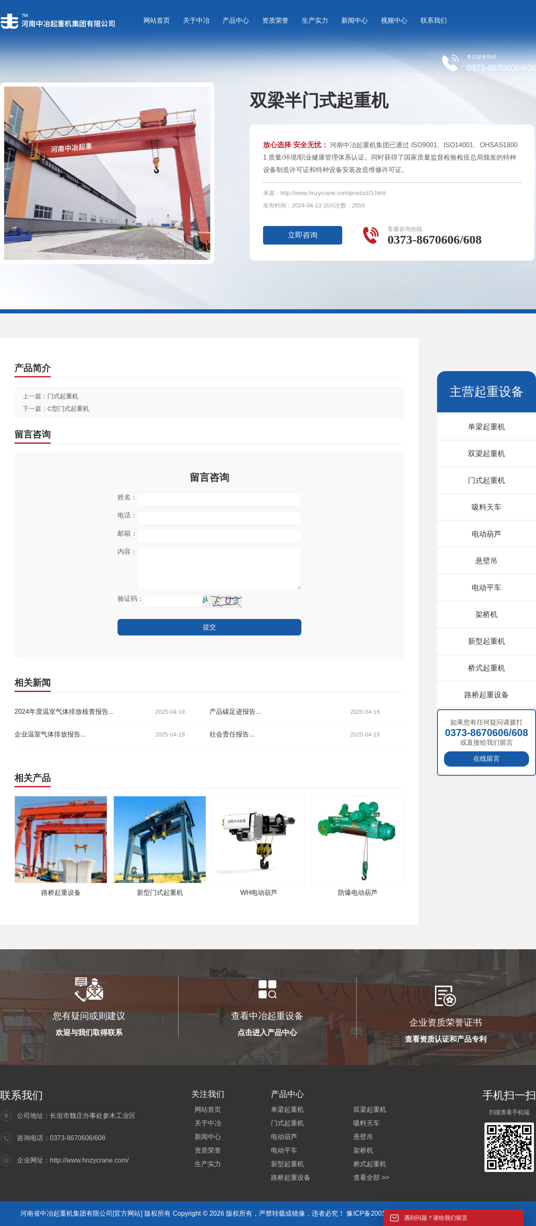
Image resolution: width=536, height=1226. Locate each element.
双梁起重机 (486, 453)
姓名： (127, 497)
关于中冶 (196, 20)
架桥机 (486, 614)
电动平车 (486, 588)
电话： (127, 515)
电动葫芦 (486, 534)
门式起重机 (62, 396)
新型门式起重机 (160, 892)
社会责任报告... (294, 734)
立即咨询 (302, 235)
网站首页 (156, 20)
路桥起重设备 (61, 892)
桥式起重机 (486, 668)
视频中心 (394, 20)
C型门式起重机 (68, 408)
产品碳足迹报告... (294, 711)
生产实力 (315, 20)
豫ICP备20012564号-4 (380, 1213)
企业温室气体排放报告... (99, 734)
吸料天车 (486, 507)
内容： (127, 551)
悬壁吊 (486, 561)
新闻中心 (354, 20)
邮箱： (127, 533)
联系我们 (434, 20)
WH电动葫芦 (259, 892)
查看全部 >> (371, 1177)
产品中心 (236, 20)
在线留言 (486, 758)
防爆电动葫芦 (358, 892)
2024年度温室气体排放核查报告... (99, 711)
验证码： (131, 598)
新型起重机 (486, 641)
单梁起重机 (486, 427)
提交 (209, 627)
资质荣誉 (275, 20)
